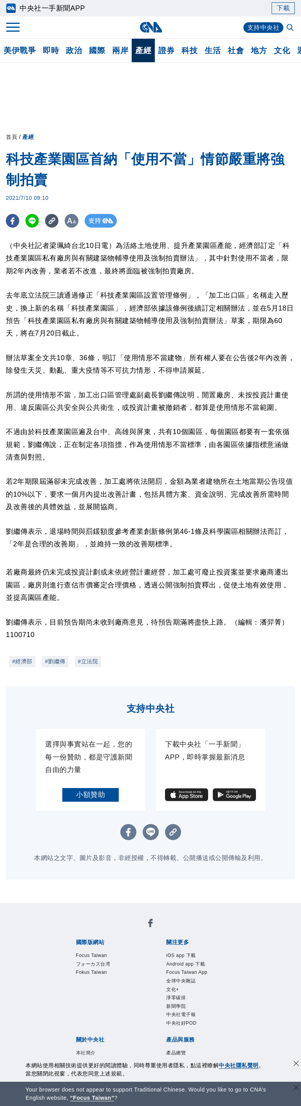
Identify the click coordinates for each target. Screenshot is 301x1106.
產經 (143, 50)
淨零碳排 (176, 997)
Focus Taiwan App (186, 972)
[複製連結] (53, 221)
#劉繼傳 (55, 661)
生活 (213, 50)
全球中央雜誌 (181, 981)
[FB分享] (13, 221)
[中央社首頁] (150, 27)
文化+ (172, 989)
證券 (166, 50)
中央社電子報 (181, 1014)
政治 (74, 50)
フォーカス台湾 (93, 964)
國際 (97, 50)
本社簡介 (86, 1053)
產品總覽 (176, 1053)
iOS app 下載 (181, 955)
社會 (236, 50)
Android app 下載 (185, 964)
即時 (51, 50)
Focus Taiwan (91, 955)
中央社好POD (181, 1023)
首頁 (11, 137)
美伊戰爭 (20, 50)
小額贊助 (90, 795)
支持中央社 (263, 27)
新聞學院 (176, 1006)
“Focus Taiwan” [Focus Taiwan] (92, 1098)
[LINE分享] (33, 221)
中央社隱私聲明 (239, 1065)
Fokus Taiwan (91, 972)
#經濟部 (22, 661)
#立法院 (88, 661)
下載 (283, 8)
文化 (282, 50)
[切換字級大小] (73, 221)
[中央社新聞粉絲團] (150, 924)
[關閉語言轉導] (296, 1088)
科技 (189, 50)
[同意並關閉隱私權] (296, 1064)
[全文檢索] (290, 28)
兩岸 (120, 50)
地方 (259, 50)
